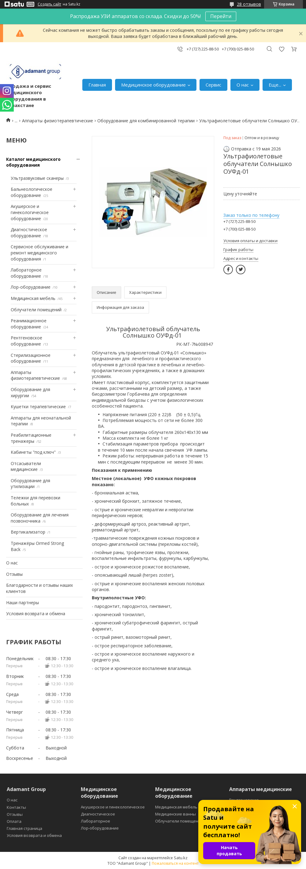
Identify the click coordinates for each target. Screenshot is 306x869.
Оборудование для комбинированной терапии (146, 121)
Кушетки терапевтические (38, 406)
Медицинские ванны (175, 814)
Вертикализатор (28, 532)
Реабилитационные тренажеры (31, 438)
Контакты (16, 807)
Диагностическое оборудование (29, 233)
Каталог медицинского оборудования (33, 162)
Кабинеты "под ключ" (33, 452)
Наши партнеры (22, 602)
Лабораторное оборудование (26, 273)
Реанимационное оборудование (29, 324)
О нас (243, 85)
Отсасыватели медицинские (26, 466)
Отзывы (14, 574)
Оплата (14, 821)
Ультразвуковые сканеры (37, 178)
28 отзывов (249, 4)
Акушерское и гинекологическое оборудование (30, 212)
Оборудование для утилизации (30, 484)
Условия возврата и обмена (35, 613)
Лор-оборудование (30, 287)
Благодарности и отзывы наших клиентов (39, 588)
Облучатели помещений (36, 309)
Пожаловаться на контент (175, 863)
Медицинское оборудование (153, 85)
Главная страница (24, 828)
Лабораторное (95, 821)
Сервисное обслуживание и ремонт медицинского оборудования (39, 252)
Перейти (220, 16)
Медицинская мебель (33, 298)
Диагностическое (98, 814)
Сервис (213, 85)
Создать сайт (49, 4)
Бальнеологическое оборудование (31, 192)
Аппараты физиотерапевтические (57, 121)
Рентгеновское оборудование (26, 341)
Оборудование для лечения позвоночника (40, 518)
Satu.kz (181, 857)
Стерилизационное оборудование (30, 358)
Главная (97, 85)
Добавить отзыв (281, 49)
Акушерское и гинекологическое (113, 807)
